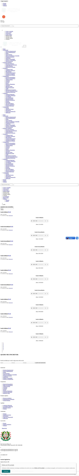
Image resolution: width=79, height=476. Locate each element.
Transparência (6, 76)
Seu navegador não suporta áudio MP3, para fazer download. (39, 221)
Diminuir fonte (9, 35)
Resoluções (8, 102)
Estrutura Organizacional (11, 51)
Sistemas (5, 198)
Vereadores (5, 68)
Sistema (4, 4)
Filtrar (2, 209)
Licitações (8, 80)
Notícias (7, 108)
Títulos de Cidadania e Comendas (12, 55)
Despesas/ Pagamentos (10, 84)
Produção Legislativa (7, 62)
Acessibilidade (6, 196)
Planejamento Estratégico (11, 89)
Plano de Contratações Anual (11, 91)
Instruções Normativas (10, 100)
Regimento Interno (9, 99)
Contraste (7, 39)
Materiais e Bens (9, 86)
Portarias (7, 101)
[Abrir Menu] (24, 46)
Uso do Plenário (9, 54)
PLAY (9, 212)
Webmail (5, 5)
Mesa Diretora (8, 71)
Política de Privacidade (39, 468)
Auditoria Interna (9, 79)
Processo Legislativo (10, 63)
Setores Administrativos (10, 52)
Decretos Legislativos (10, 104)
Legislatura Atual (9, 69)
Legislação (5, 93)
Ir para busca (8, 33)
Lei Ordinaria (8, 96)
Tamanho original (9, 38)
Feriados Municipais (10, 105)
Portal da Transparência (10, 77)
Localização (8, 58)
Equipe (7, 53)
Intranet (4, 3)
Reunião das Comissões (10, 67)
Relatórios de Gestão (10, 87)
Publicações (8, 112)
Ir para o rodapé (9, 34)
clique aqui (11, 215)
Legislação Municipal (10, 94)
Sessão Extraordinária (5, 226)
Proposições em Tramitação (11, 64)
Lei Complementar (9, 97)
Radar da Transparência (10, 78)
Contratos (8, 81)
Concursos (8, 85)
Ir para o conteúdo (9, 31)
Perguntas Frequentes (10, 56)
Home (4, 48)
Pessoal (7, 83)
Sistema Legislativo (7, 424)
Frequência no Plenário (10, 75)
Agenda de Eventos (9, 109)
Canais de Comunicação (10, 111)
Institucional (5, 50)
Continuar (6, 471)
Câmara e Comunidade (10, 59)
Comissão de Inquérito (10, 73)
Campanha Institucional (10, 92)
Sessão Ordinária (4, 212)
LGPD (7, 88)
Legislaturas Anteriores (10, 70)
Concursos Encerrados (7, 392)
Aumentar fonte (9, 37)
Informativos (8, 110)
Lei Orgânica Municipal (10, 95)
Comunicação (6, 106)
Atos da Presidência (10, 103)
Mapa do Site (5, 197)
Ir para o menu (9, 32)
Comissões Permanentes (10, 72)
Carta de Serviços (9, 61)
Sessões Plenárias (9, 66)
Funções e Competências (11, 60)
